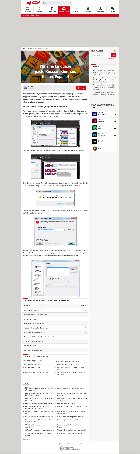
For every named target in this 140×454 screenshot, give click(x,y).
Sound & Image (64, 9)
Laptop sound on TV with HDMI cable (35, 314)
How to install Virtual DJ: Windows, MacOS (72, 406)
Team (57, 444)
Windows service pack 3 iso (66, 372)
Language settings (63, 367)
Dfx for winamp (30, 372)
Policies (87, 444)
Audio (37, 15)
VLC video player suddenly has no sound (36, 328)
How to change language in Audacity (70, 433)
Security (88, 9)
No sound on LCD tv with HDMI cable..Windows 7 (39, 337)
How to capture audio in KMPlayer (69, 420)
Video (32, 15)
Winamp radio (30, 367)
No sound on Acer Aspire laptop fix (34, 332)
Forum (113, 9)
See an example (112, 58)
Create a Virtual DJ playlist (66, 403)
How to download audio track (33, 350)
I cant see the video (30, 346)
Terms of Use (63, 444)
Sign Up (53, 444)
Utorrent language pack (65, 364)
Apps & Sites (52, 9)
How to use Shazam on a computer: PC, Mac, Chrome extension (38, 394)
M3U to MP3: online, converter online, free (71, 388)
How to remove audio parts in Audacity (70, 417)
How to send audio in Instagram (34, 323)
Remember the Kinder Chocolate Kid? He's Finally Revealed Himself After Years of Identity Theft (104, 80)
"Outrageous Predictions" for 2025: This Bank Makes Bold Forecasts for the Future (104, 87)
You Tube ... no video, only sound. (34, 341)
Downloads (100, 9)
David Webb (31, 87)
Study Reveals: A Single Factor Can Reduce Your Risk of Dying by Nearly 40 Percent (104, 73)
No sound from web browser (32, 310)
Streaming (26, 15)
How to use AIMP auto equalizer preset (38, 403)
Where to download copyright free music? (71, 430)
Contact (82, 444)
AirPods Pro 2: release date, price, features (39, 430)
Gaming (76, 9)
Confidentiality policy (73, 444)
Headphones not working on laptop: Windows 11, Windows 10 (37, 408)
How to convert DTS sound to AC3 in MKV (39, 417)
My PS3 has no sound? (31, 319)
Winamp (55, 111)
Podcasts (26, 439)
